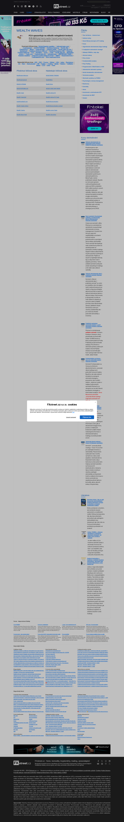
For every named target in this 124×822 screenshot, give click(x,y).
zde (73, 412)
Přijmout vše (87, 417)
